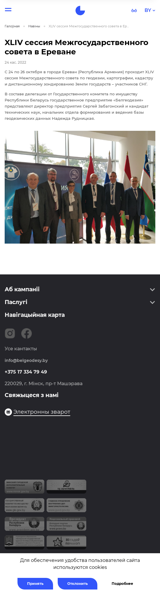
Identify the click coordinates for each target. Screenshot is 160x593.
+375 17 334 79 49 (26, 372)
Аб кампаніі (22, 289)
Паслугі (16, 302)
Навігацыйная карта (35, 315)
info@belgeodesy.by (26, 360)
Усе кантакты (21, 348)
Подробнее (122, 583)
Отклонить (77, 583)
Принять (35, 583)
